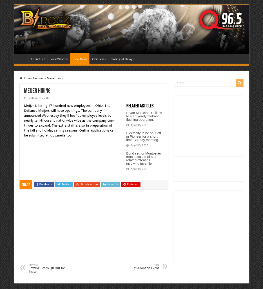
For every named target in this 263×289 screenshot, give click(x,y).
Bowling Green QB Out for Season (52, 268)
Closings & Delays (122, 59)
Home (22, 58)
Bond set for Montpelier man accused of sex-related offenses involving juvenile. (143, 158)
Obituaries (99, 59)
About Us (37, 59)
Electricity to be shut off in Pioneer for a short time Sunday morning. (143, 136)
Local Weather (59, 59)
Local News (80, 59)
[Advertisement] (94, 229)
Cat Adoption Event (136, 266)
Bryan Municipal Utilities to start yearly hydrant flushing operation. (144, 116)
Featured (39, 78)
